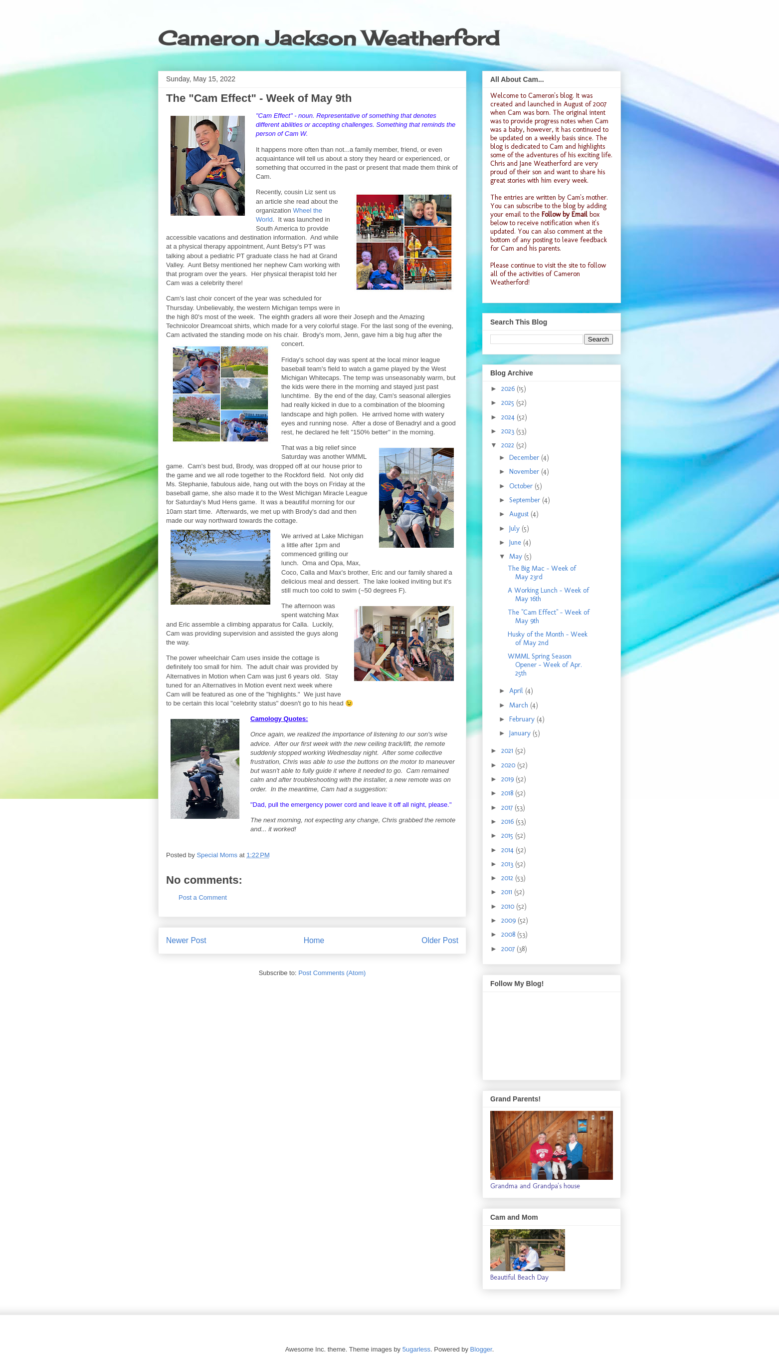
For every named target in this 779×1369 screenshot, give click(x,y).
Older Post (439, 940)
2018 (508, 793)
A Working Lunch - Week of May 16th (548, 594)
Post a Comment (203, 897)
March (519, 705)
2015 (508, 835)
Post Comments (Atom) (332, 973)
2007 (509, 949)
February (523, 719)
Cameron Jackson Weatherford (328, 38)
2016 (508, 821)
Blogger (481, 1349)
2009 (509, 920)
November (525, 471)
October (522, 486)
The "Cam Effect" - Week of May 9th (548, 616)
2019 (508, 779)
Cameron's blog (550, 95)
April (517, 690)
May (516, 556)
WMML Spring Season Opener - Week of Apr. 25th (545, 665)
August (520, 514)
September (525, 500)
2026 (509, 388)
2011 (507, 892)
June (516, 542)
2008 (509, 934)
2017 (508, 807)
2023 (508, 431)
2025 (508, 402)
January (521, 733)
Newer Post (186, 940)
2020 (509, 765)
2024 (509, 417)
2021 (508, 750)
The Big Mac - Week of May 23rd (542, 572)
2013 (508, 864)
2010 (508, 906)
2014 (508, 850)
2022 (508, 445)
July (515, 528)
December (525, 457)
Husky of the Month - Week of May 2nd (547, 638)
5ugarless (416, 1349)
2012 (508, 878)
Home (314, 940)
